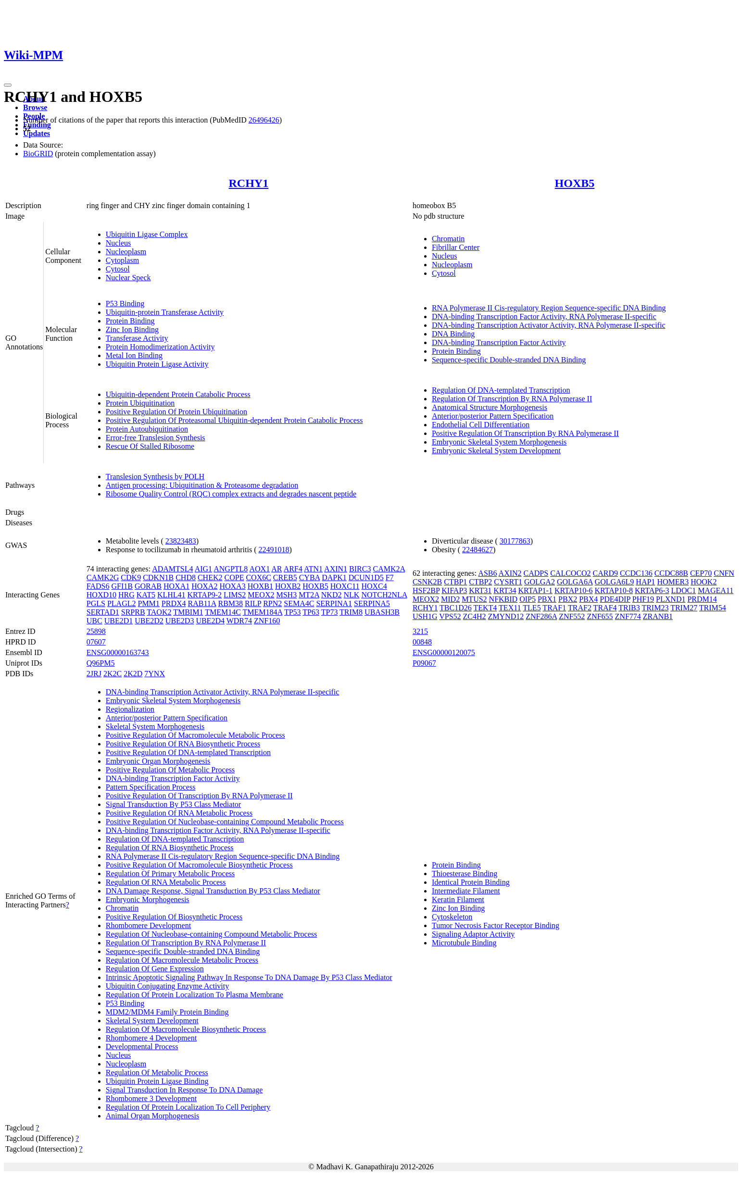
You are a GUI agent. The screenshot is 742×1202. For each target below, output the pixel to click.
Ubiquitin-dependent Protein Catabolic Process (178, 394)
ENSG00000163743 (118, 652)
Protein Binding (130, 321)
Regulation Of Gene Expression (155, 969)
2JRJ (94, 673)
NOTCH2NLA (384, 595)
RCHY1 (249, 183)
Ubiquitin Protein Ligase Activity (157, 364)
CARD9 (605, 573)
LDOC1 (683, 590)
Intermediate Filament (466, 891)
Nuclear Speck (128, 277)
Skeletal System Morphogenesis (155, 726)
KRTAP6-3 (652, 590)
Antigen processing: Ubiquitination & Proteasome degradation (202, 485)
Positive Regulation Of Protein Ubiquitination (176, 412)
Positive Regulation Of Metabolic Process (170, 770)
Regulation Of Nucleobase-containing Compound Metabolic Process (211, 934)
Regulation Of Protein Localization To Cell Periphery (188, 1107)
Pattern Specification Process (151, 787)
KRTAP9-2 (205, 595)
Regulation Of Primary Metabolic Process (170, 873)
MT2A (309, 595)
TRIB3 (629, 608)
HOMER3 (673, 582)
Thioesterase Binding (464, 873)
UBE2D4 (210, 621)
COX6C (258, 577)
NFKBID (503, 599)
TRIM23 (654, 608)
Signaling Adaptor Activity (473, 934)
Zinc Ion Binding (132, 329)
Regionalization (130, 709)
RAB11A (202, 603)
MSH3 (286, 595)
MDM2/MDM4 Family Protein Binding (167, 1012)
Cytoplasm (122, 260)
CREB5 (285, 577)
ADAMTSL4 (172, 569)
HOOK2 (704, 582)
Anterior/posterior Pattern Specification (492, 416)
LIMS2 (235, 595)
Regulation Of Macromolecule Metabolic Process (182, 960)
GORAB (148, 586)
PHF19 (643, 599)
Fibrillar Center (455, 247)
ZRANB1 (658, 616)
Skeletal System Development (152, 1020)
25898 (96, 631)
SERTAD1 (103, 612)
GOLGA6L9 (614, 582)
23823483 (180, 541)
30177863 (515, 541)
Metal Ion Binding (134, 355)
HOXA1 (176, 586)
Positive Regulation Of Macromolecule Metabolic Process (195, 735)
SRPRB (133, 612)
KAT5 (146, 595)
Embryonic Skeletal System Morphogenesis (499, 442)
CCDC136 (636, 573)
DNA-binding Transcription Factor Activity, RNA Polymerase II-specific (544, 316)
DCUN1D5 (366, 577)
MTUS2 (474, 599)
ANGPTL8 (231, 569)
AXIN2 (510, 573)
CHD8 (186, 577)
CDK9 (131, 577)
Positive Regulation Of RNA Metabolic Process (179, 813)
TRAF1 (554, 608)
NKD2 (331, 595)
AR (276, 569)
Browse (35, 107)
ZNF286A (541, 616)
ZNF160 (267, 621)
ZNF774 (628, 616)
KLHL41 (171, 595)
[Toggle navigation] (8, 85)
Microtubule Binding (464, 943)
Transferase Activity (137, 338)
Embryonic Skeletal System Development (496, 450)
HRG (126, 595)
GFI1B (122, 586)
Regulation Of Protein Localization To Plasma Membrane (194, 995)
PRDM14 (702, 599)
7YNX (154, 673)
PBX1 (547, 599)
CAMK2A (389, 569)
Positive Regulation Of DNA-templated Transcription (188, 752)
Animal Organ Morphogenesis (152, 1116)
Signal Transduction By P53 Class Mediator (173, 804)
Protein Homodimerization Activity (160, 347)
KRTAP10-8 (613, 590)
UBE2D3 (179, 621)
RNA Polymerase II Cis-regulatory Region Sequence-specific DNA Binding (549, 308)
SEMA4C (299, 603)
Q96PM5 (101, 663)
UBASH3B (382, 612)
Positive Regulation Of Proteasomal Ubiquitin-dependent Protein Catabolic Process (234, 420)
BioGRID (38, 153)
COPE (234, 577)
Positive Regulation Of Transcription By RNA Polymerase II (525, 433)
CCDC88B (671, 573)
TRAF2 (579, 608)
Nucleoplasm (126, 252)
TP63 (310, 612)
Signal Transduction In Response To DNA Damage (184, 1090)
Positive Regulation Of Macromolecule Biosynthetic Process (199, 865)
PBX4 (588, 599)
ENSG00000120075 (444, 652)
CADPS (536, 573)
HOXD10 (101, 595)
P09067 (424, 663)
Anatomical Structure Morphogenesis (489, 407)
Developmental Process (142, 1046)
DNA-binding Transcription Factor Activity (499, 342)
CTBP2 (480, 582)
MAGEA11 (715, 590)
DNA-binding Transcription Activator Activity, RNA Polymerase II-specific (549, 325)
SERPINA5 (372, 603)
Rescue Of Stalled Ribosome (150, 446)
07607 (96, 642)
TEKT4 (485, 608)
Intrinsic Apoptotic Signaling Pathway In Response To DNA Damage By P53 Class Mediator (249, 977)
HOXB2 (288, 586)
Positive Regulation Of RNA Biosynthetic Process (183, 744)
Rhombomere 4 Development (151, 1038)
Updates (36, 133)
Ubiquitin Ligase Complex (147, 234)
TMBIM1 (188, 612)
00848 (422, 642)
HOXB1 (260, 586)
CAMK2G (103, 577)
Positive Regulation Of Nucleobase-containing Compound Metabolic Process (225, 822)
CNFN (724, 573)
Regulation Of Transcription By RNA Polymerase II (512, 399)
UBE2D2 (149, 621)
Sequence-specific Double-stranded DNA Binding (509, 360)
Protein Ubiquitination (140, 403)
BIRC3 (360, 569)
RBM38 (230, 603)
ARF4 (293, 569)
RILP (253, 603)
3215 (420, 631)
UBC (94, 621)
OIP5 (527, 599)
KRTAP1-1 (535, 590)
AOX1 (259, 569)
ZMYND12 (506, 616)
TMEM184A (263, 612)
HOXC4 (374, 586)
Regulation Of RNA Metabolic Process (166, 882)
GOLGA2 (539, 582)
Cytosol (118, 269)
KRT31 (480, 590)
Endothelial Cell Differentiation (480, 425)
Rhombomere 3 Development (151, 1098)
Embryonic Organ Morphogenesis (158, 761)
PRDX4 (174, 603)
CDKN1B (158, 577)
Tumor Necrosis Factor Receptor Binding (495, 925)
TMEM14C (223, 612)
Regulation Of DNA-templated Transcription (501, 390)
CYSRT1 (508, 582)
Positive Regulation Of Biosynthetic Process (174, 917)
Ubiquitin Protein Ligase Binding (157, 1081)
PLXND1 (670, 599)
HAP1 (645, 582)
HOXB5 (575, 183)
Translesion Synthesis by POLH (155, 476)
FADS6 (98, 586)
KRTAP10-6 (573, 590)
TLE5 (532, 608)
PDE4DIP (615, 599)
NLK (351, 595)
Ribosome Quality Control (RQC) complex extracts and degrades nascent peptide (231, 494)
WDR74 (239, 621)
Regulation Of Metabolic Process (157, 1072)
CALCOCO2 (570, 573)
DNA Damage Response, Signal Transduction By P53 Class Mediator (213, 891)
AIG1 (203, 569)
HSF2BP (426, 590)
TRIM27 (683, 608)
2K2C (112, 673)
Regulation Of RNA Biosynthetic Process (170, 847)
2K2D (133, 673)
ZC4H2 (474, 616)
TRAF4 (605, 608)
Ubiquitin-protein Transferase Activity (165, 312)
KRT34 (504, 590)
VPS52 (450, 616)
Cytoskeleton (452, 917)
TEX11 (510, 608)
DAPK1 (334, 577)
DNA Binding (453, 334)
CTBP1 (455, 582)
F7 (390, 577)
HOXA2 (204, 586)
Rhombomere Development (148, 925)
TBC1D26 (456, 608)
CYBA (309, 577)
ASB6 (487, 573)
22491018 (274, 549)
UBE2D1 (118, 621)
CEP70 (701, 573)
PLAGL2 (121, 603)
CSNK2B (427, 582)
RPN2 (272, 603)
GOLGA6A (575, 582)
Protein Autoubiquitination (147, 429)
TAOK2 (159, 612)
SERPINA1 (334, 603)
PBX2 (567, 599)
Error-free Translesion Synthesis (155, 438)
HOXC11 (345, 586)
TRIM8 (351, 612)
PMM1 (148, 603)
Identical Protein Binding (471, 882)
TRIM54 (712, 608)
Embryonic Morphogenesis (147, 899)
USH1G (425, 616)
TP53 (292, 612)
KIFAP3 (454, 590)
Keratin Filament (458, 899)
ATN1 (313, 569)
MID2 (450, 599)
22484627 (477, 549)
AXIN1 (335, 569)
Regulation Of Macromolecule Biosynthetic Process (186, 1029)
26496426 (264, 120)
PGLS (96, 603)
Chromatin (448, 239)
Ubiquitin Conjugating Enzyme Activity (167, 986)
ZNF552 (572, 616)
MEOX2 (261, 595)
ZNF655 (600, 616)
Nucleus (118, 243)
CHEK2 (210, 577)
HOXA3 (232, 586)
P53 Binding (125, 303)
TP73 (329, 612)
